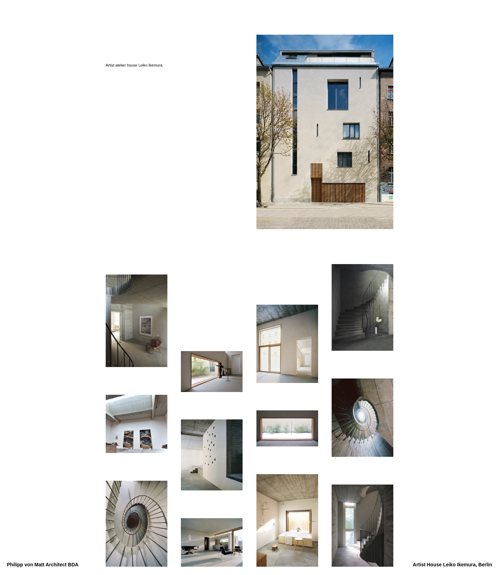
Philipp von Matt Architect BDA (42, 564)
